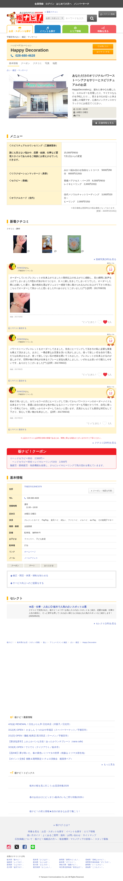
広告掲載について (24, 839)
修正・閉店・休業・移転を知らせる (29, 575)
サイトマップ (89, 835)
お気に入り (103, 46)
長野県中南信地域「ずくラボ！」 (98, 862)
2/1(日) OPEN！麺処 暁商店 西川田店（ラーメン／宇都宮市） (39, 735)
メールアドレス (31, 558)
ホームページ (30, 552)
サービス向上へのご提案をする (27, 583)
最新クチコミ (51, 12)
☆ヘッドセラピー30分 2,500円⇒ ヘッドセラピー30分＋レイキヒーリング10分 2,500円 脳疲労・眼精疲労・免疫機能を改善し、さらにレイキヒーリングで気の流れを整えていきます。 (57, 462)
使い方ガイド (33, 835)
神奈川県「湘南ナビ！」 (68, 865)
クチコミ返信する (17, 328)
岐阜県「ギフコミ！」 (68, 862)
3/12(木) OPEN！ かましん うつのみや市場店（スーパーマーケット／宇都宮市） (48, 730)
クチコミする (102, 52)
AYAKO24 (21, 268)
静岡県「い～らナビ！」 (95, 865)
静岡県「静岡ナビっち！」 (69, 860)
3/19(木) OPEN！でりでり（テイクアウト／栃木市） (34, 747)
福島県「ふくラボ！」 (15, 862)
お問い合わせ (74, 835)
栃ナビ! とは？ (61, 825)
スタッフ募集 (101, 839)
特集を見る (103, 30)
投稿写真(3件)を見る (104, 259)
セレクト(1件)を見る (104, 623)
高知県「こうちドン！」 (95, 867)
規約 (62, 835)
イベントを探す (47, 30)
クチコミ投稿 (107, 14)
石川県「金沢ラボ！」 (15, 867)
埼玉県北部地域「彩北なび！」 (71, 867)
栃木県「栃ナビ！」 (14, 860)
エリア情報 (75, 30)
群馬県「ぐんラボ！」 (15, 865)
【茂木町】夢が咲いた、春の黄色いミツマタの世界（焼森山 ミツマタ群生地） (47, 753)
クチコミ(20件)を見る (104, 442)
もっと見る (108, 764)
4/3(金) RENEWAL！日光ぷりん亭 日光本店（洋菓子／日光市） (39, 724)
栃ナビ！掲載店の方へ (46, 839)
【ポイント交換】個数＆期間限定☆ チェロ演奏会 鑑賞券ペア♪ (40, 759)
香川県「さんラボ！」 (41, 865)
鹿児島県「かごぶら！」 (42, 867)
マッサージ (23, 70)
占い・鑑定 (11, 70)
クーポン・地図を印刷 (101, 491)
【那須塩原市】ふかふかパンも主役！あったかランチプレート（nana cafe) (45, 741)
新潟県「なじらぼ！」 (41, 862)
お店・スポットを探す (20, 30)
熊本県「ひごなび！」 (41, 860)
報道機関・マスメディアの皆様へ (76, 839)
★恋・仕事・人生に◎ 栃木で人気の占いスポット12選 (58, 606)
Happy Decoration (30, 50)
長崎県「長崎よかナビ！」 (95, 860)
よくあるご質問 (50, 835)
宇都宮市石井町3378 (33, 486)
